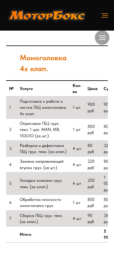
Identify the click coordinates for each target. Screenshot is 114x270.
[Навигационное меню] (104, 15)
